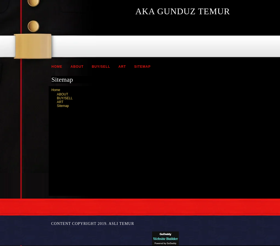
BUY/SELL (101, 67)
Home (56, 67)
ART (122, 67)
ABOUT (77, 67)
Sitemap (142, 67)
